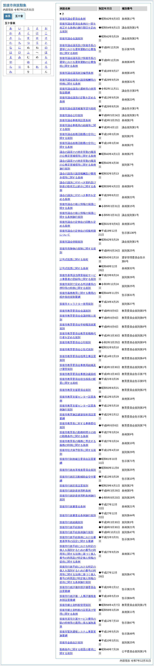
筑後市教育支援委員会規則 (75, 389)
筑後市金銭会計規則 (71, 642)
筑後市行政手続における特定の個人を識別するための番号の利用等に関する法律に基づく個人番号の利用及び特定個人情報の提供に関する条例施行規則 (78, 574)
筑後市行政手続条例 (71, 527)
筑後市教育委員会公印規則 (75, 342)
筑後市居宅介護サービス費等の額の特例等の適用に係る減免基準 (78, 622)
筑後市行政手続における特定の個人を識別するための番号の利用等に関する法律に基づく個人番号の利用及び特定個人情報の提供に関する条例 (78, 554)
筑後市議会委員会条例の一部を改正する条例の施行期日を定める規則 (78, 27)
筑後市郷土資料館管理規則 (75, 604)
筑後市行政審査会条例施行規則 (78, 515)
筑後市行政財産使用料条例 (75, 490)
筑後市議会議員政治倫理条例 (76, 72)
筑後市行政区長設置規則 (74, 485)
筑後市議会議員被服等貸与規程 (78, 108)
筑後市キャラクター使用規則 (76, 303)
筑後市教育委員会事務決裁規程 (78, 374)
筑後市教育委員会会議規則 (75, 310)
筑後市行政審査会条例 (73, 506)
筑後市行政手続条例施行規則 (76, 532)
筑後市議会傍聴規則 (71, 241)
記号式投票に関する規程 (74, 259)
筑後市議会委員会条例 (73, 18)
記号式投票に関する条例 (74, 268)
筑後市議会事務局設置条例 (75, 120)
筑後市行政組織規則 (71, 522)
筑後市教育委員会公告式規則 (76, 349)
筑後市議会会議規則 (71, 38)
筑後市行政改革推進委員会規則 (78, 469)
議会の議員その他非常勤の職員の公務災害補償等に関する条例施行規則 (78, 164)
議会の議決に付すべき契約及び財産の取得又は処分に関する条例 (78, 186)
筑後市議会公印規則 (71, 115)
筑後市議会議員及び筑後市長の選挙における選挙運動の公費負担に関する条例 (78, 62)
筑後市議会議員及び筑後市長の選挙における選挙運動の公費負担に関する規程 (78, 49)
